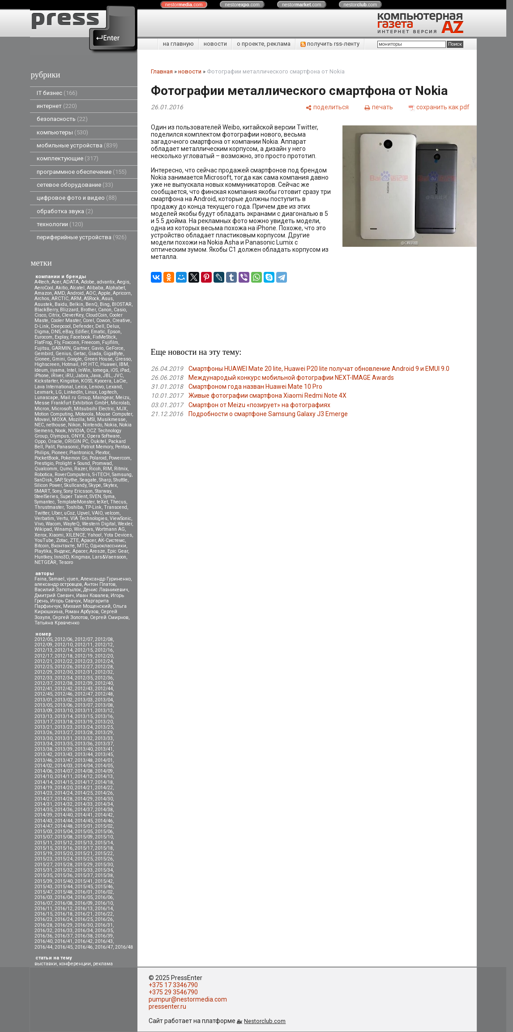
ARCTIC (59, 298)
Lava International (53, 387)
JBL (107, 375)
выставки (45, 964)
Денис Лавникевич (105, 590)
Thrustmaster (49, 507)
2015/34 (104, 870)
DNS (55, 332)
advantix (106, 282)
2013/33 (104, 738)
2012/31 (84, 672)
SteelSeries (46, 496)
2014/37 (84, 810)
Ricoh (95, 469)
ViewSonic (120, 518)
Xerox (40, 535)
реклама (103, 964)
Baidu (61, 304)
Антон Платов (99, 584)
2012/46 (64, 694)
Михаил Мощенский (87, 606)
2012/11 (84, 645)
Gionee (42, 359)
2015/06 (104, 831)
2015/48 (64, 892)
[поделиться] (327, 107)
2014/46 (104, 821)
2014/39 (43, 815)
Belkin (76, 304)
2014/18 (104, 782)
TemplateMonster (75, 502)
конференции (75, 964)
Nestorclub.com (265, 1021)
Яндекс (62, 551)
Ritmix (121, 469)
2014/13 (104, 776)
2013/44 (84, 754)
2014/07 (64, 771)
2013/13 (43, 716)
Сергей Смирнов (109, 617)
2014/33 (84, 804)
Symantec (44, 502)
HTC (93, 364)
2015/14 (104, 843)
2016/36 (43, 936)
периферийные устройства (82, 237)
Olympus (59, 436)
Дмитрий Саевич (54, 595)
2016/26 (104, 919)
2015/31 (43, 870)
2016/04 (64, 897)
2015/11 (43, 843)
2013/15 (84, 716)
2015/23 (43, 859)
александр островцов (58, 584)
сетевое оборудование (75, 184)
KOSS (86, 381)
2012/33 (43, 678)
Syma (109, 496)
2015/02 (104, 826)
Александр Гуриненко (106, 579)
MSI (91, 419)
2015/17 (84, 848)
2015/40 (64, 881)
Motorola (84, 414)
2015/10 (104, 837)
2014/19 (43, 788)
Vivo (38, 524)
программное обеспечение (82, 171)
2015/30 (104, 865)
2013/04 (104, 700)
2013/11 (84, 711)
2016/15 (43, 914)
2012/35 (84, 678)
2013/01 (43, 700)
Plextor (102, 453)
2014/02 (43, 766)
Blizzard (69, 310)
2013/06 (64, 705)
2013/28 (84, 732)
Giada (94, 354)
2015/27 (43, 865)
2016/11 (43, 909)
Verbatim (44, 518)
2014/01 (104, 760)
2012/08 (104, 639)
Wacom (53, 524)
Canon (104, 310)
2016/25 (84, 919)
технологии (60, 224)
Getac (79, 354)
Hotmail (70, 364)
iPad (124, 370)
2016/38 (84, 936)
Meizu (122, 397)
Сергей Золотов (70, 617)
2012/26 (64, 667)
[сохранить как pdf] (439, 107)
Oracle (55, 441)
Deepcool (61, 326)
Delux (113, 326)
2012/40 (104, 683)
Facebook (80, 337)
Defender (83, 326)
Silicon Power (48, 485)
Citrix (54, 315)
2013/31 (64, 738)
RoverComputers (72, 474)
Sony (56, 491)
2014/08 (84, 771)
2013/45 (104, 754)
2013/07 (84, 705)
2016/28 (43, 925)
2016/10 (104, 903)
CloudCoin (96, 315)
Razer (80, 469)
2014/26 (104, 793)
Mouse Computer (114, 414)
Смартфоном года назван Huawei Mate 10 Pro (255, 386)
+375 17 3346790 (173, 985)
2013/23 (64, 727)
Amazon (43, 293)
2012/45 (43, 694)
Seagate (88, 480)
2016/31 (104, 925)
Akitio (62, 288)
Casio (120, 310)
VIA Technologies (88, 518)
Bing (105, 304)
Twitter (41, 513)
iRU (69, 375)
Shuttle (120, 480)
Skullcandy (75, 485)
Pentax (122, 447)
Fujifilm (110, 342)
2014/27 (43, 799)
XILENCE (75, 535)
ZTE (74, 540)
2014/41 (84, 815)
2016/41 (64, 941)
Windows (83, 529)
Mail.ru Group (75, 397)
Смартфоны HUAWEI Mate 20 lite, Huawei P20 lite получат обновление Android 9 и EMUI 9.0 (318, 368)
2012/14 (64, 650)
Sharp (105, 480)
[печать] (378, 107)
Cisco (40, 315)
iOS (114, 370)
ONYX (78, 436)
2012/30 (64, 672)
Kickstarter (46, 381)
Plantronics (81, 453)
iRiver (57, 375)
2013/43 (64, 754)
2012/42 (64, 689)
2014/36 (64, 810)
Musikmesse (111, 419)
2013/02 (64, 700)
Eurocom (43, 337)
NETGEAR (45, 562)
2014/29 (84, 799)
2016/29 (64, 925)
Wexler (125, 524)
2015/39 (43, 881)
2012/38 (64, 683)
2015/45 (84, 887)
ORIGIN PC (76, 441)
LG (59, 392)
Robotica (43, 474)
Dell (99, 326)
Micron (41, 409)
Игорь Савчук (65, 601)
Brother (88, 310)
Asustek (43, 304)
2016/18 (64, 914)
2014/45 (84, 821)
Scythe (70, 480)
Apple (104, 293)
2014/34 (104, 804)
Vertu (62, 518)
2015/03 (43, 831)
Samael (56, 579)
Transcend (115, 507)
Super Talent (73, 496)
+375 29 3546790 (173, 992)
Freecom (90, 342)
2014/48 (64, 826)
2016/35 (104, 930)
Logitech (108, 392)
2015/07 (43, 837)
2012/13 (43, 650)
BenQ (92, 304)
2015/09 (84, 837)
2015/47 (43, 892)
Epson (113, 332)
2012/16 (104, 650)
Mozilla (76, 419)
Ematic (98, 332)
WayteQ (71, 524)
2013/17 (43, 722)
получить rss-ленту (329, 43)
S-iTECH (101, 474)
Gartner (81, 348)
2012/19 (84, 656)
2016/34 (84, 930)
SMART (42, 491)
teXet (102, 502)
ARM (76, 298)
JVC (118, 375)
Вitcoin (41, 546)
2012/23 (84, 661)
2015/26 (104, 859)
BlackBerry (46, 310)
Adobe (87, 282)
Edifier (82, 332)
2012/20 (104, 656)
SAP (58, 480)
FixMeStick (104, 337)
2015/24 (64, 859)
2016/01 (84, 892)
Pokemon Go (74, 458)
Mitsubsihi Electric (94, 409)
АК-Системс (111, 540)
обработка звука (65, 211)
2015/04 (64, 831)
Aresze (97, 551)
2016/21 (84, 914)
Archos (41, 298)
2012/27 (84, 667)
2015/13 (84, 843)
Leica (81, 387)
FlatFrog (43, 342)
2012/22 (64, 661)
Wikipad (43, 529)
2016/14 (104, 909)
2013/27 (64, 732)
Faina (40, 579)
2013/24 (84, 727)
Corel (88, 320)
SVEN (95, 496)
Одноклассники (108, 546)
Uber (56, 513)
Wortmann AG (110, 529)
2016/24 (64, 919)
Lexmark (43, 392)
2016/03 (43, 897)
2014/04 (84, 766)
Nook (60, 431)
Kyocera (102, 381)
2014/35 (43, 810)
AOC (91, 293)
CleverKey (72, 315)
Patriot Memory (97, 447)
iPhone (41, 375)
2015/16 (64, 848)
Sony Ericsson (78, 491)
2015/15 (43, 848)
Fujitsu (41, 348)
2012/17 (43, 656)
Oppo (40, 441)
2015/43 (43, 887)
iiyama (57, 370)
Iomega (100, 370)
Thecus (118, 502)
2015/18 (104, 848)
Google (74, 359)
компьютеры (62, 132)
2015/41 (84, 881)
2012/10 (64, 645)
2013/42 (43, 754)
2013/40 (84, 749)
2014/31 (43, 804)
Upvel (83, 513)
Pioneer (59, 453)
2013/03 (84, 700)
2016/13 (84, 909)
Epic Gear (117, 551)
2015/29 (84, 865)
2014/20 (64, 788)
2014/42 (104, 815)
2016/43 (104, 941)
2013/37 (104, 744)
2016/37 (64, 936)
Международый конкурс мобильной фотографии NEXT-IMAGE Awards (291, 377)
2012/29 (43, 672)
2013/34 (43, 744)
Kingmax (80, 557)
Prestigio (43, 463)
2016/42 (84, 941)
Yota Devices (118, 535)
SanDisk (43, 480)
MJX (121, 409)
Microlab (120, 403)
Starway (103, 491)
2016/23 (43, 919)
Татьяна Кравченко (56, 623)
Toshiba (74, 507)
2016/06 (104, 897)
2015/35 (43, 875)
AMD (59, 293)
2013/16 (104, 716)
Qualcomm (45, 469)
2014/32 (64, 804)
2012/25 (43, 667)
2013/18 (64, 722)
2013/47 (64, 760)
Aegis (123, 282)
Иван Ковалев (92, 595)
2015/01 (84, 826)
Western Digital (98, 524)
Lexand (114, 387)
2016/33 (64, 930)
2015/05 (84, 831)
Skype (95, 485)
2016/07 (43, 903)
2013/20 (104, 722)
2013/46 (43, 760)
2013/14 (64, 716)
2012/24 (104, 661)
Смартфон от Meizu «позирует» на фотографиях (259, 404)
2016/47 (104, 947)
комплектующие (67, 158)
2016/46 (84, 947)
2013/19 (84, 722)
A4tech (41, 282)
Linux (91, 392)
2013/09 (43, 711)
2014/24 (64, 793)
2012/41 (43, 689)
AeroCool (43, 288)
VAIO (97, 513)
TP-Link (93, 507)
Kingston (69, 381)
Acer (56, 282)
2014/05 (104, 766)
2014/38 (104, 810)
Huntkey (43, 557)
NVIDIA (76, 431)
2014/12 (84, 776)
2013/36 (84, 744)
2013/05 (43, 705)
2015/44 (64, 887)
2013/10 (64, 711)
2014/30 (104, 799)
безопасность (62, 119)
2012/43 (84, 689)
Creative (121, 320)
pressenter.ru (167, 1006)
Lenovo (96, 387)
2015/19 (43, 853)
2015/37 (84, 875)
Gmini (58, 359)
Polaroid (98, 458)
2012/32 (104, 672)
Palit (50, 447)
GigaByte (113, 354)
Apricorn (122, 293)
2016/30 (84, 925)
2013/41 (104, 749)
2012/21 (43, 661)
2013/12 (104, 711)
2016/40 (43, 941)
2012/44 (104, 689)
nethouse (56, 425)
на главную (178, 43)
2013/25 (104, 727)
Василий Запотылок (57, 590)
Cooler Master (66, 320)
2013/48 (84, 760)
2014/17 (84, 782)
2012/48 (104, 694)
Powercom (119, 458)
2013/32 (84, 738)
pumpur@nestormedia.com (188, 999)
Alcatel (77, 288)
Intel (71, 370)
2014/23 (43, 793)
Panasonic (68, 447)
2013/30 (43, 738)
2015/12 (64, 843)
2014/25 (84, 793)
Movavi (42, 419)
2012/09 (43, 645)
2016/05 (84, 897)
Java (95, 375)
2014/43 (43, 821)
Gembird (43, 354)
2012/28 (104, 667)
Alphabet (115, 288)
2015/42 (104, 881)
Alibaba (95, 288)
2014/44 (64, 821)
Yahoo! (94, 535)
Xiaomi (56, 535)
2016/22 (104, 914)
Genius (63, 354)
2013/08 (104, 705)
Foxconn (70, 342)
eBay (68, 332)
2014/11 (64, 776)
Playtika (42, 551)
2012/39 (84, 683)
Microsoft (61, 409)
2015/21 (84, 853)
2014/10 (43, 776)
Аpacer (88, 540)
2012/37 (43, 683)
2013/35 (64, 744)
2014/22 (104, 788)
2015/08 (64, 837)
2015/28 (64, 865)
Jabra (82, 375)
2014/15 (64, 782)
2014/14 (43, 782)
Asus (107, 298)
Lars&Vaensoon (109, 557)
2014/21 (84, 788)
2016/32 (43, 930)
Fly (57, 342)
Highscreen (47, 364)
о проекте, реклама (264, 43)
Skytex (110, 485)
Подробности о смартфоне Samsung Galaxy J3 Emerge (268, 413)
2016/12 (64, 909)
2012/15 (84, 650)
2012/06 (64, 639)
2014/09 (104, 771)
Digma (41, 332)
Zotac (62, 540)
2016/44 (43, 947)
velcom (112, 513)
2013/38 (43, 749)
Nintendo (92, 425)
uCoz (69, 513)
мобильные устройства (77, 145)
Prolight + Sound (73, 463)
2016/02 (104, 892)
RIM (107, 469)
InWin (84, 370)
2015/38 (104, 875)
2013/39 (64, 749)
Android (75, 293)
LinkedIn (73, 392)
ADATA (71, 282)
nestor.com (184, 4)
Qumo (66, 469)
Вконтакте (63, 546)
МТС (82, 546)
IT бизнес (57, 93)
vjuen (72, 579)
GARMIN (61, 348)
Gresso (123, 359)
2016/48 (124, 947)
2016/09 (84, 903)
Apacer (80, 551)
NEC (39, 425)
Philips (41, 453)
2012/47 (84, 694)
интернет (57, 106)
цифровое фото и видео (77, 197)
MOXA (59, 419)
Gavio (97, 348)
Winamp (63, 529)
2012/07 (84, 639)
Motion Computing (53, 414)
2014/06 (43, 771)
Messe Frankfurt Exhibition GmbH (71, 403)
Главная (162, 71)
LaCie (120, 381)
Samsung (122, 474)
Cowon (103, 320)
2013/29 (104, 732)
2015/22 (104, 853)
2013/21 (43, 727)
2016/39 (104, 936)
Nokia (110, 425)
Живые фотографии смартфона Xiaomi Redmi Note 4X (267, 395)
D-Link (41, 326)
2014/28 (64, 799)
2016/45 (64, 947)
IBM (123, 364)
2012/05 (43, 639)
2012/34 (64, 678)
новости (215, 43)
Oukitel (98, 441)
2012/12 (104, 645)
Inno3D (61, 557)
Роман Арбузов (81, 612)
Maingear (103, 397)
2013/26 (43, 732)
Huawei (108, 364)
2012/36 (104, 678)
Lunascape (46, 397)
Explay (61, 337)
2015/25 (84, 859)
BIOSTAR (122, 304)
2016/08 (64, 903)
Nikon (74, 425)
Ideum (41, 370)
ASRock (91, 298)
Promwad (102, 463)
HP (83, 364)
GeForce (115, 348)
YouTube (44, 540)
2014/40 (64, 815)
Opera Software (103, 436)
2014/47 (43, 826)
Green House (98, 359)
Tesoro (66, 562)
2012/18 (64, 656)
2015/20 (64, 853)
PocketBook (46, 458)
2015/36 (64, 875)
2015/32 (64, 870)
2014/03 (64, 766)
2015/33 (84, 870)
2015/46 (104, 887)
